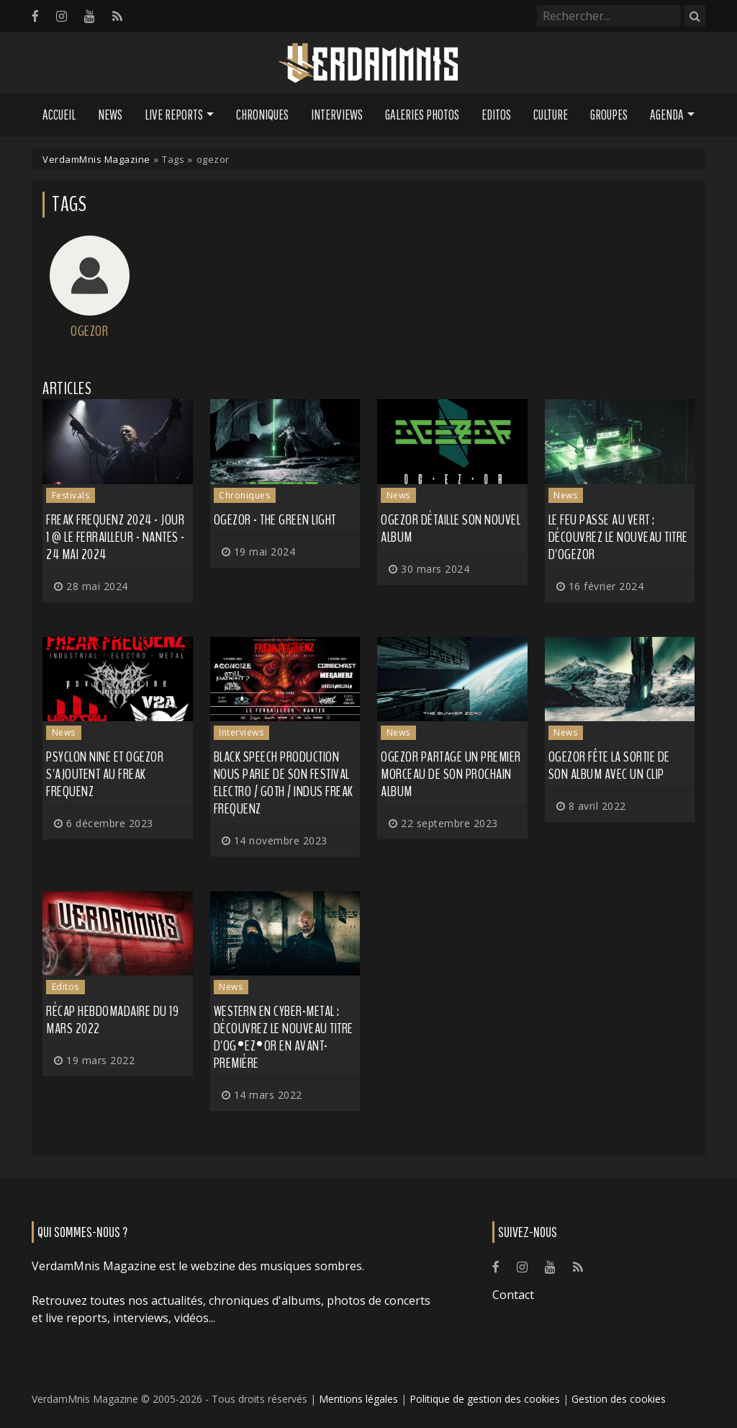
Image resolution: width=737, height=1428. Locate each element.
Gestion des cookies (618, 1399)
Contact (513, 1295)
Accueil (59, 114)
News (110, 114)
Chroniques (262, 114)
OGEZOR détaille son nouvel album (450, 528)
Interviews (337, 114)
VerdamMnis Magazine (96, 159)
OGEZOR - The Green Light (275, 520)
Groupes (609, 114)
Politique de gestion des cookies (485, 1399)
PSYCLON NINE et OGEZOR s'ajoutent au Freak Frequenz (104, 774)
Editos (496, 114)
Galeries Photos (422, 114)
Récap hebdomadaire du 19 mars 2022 (112, 1019)
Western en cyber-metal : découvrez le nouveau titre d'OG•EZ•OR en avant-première (283, 1037)
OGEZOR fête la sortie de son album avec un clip (609, 765)
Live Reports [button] (174, 114)
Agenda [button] (667, 114)
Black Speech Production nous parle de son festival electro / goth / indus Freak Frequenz (283, 782)
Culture (550, 114)
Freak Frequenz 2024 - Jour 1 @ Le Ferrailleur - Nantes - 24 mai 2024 (115, 537)
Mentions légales (358, 1399)
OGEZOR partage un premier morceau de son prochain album (451, 774)
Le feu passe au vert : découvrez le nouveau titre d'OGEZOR (618, 537)
